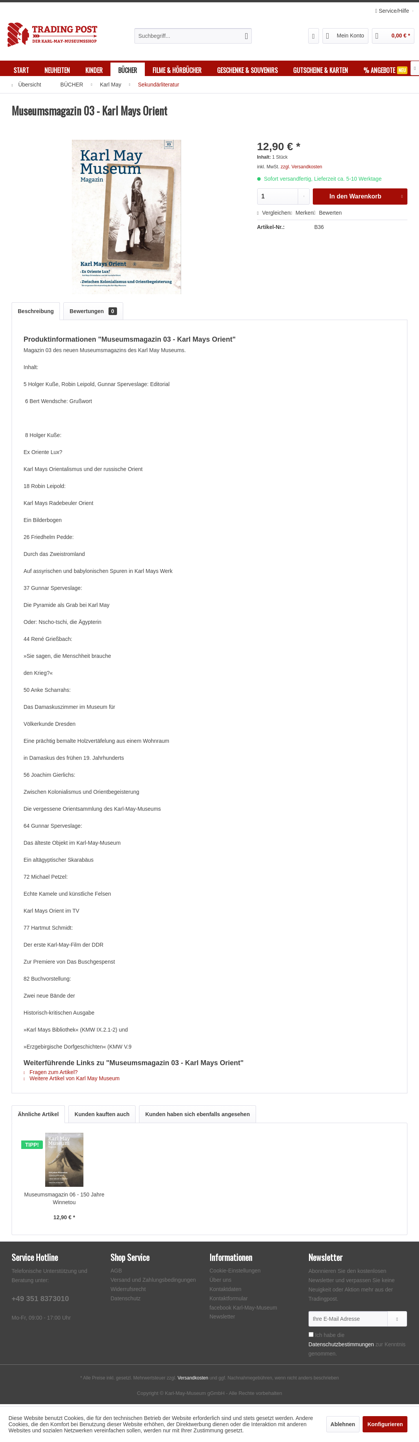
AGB (116, 1272)
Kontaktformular (229, 1300)
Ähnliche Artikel (38, 1116)
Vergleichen (273, 215)
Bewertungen (93, 313)
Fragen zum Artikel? (51, 1074)
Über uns (221, 1282)
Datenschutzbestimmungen (341, 1346)
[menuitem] (193, 36)
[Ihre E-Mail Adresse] (348, 1320)
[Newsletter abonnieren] (397, 1320)
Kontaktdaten (226, 1291)
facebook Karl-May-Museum (243, 1309)
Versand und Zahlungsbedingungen (153, 1282)
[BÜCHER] (127, 70)
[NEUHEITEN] (57, 70)
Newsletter (222, 1318)
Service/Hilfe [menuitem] (393, 11)
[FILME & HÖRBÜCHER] (177, 70)
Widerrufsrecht (128, 1291)
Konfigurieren (385, 1424)
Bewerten (328, 215)
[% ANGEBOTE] (385, 70)
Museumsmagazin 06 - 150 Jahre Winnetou (64, 1200)
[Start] (21, 70)
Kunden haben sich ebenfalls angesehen (197, 1116)
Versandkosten (193, 1380)
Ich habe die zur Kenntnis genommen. (357, 1346)
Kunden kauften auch (102, 1116)
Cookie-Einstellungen (235, 1272)
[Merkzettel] (313, 36)
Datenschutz (125, 1300)
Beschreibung (36, 313)
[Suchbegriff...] (193, 36)
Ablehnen (343, 1424)
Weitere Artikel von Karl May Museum (72, 1080)
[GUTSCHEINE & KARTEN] (320, 70)
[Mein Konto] (345, 36)
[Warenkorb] (393, 36)
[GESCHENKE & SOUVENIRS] (247, 70)
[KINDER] (94, 70)
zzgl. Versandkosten (301, 168)
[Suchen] (246, 36)
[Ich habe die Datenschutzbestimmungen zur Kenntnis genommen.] (311, 1336)
